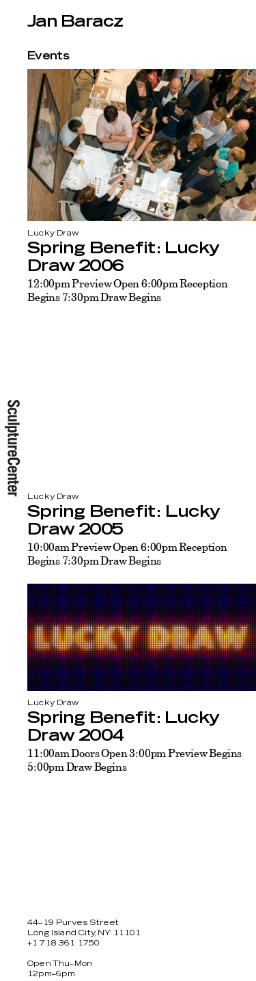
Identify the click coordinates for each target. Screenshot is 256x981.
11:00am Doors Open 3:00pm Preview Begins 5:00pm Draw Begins (134, 759)
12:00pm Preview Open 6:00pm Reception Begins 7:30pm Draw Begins (127, 290)
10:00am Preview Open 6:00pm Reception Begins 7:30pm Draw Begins (127, 553)
